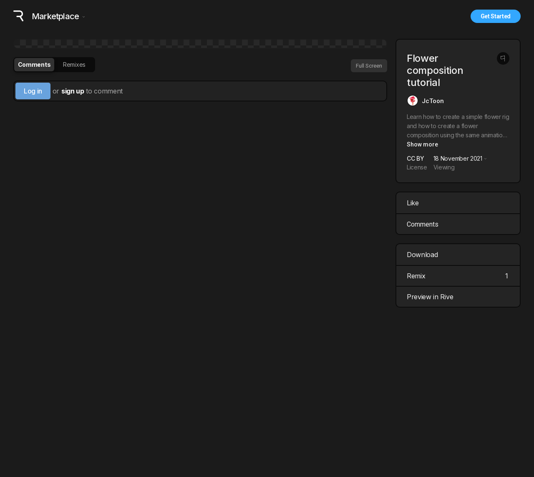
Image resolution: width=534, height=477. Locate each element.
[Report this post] (503, 58)
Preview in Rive (459, 297)
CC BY (415, 158)
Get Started (496, 16)
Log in (33, 91)
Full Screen (369, 66)
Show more (422, 144)
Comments (422, 224)
